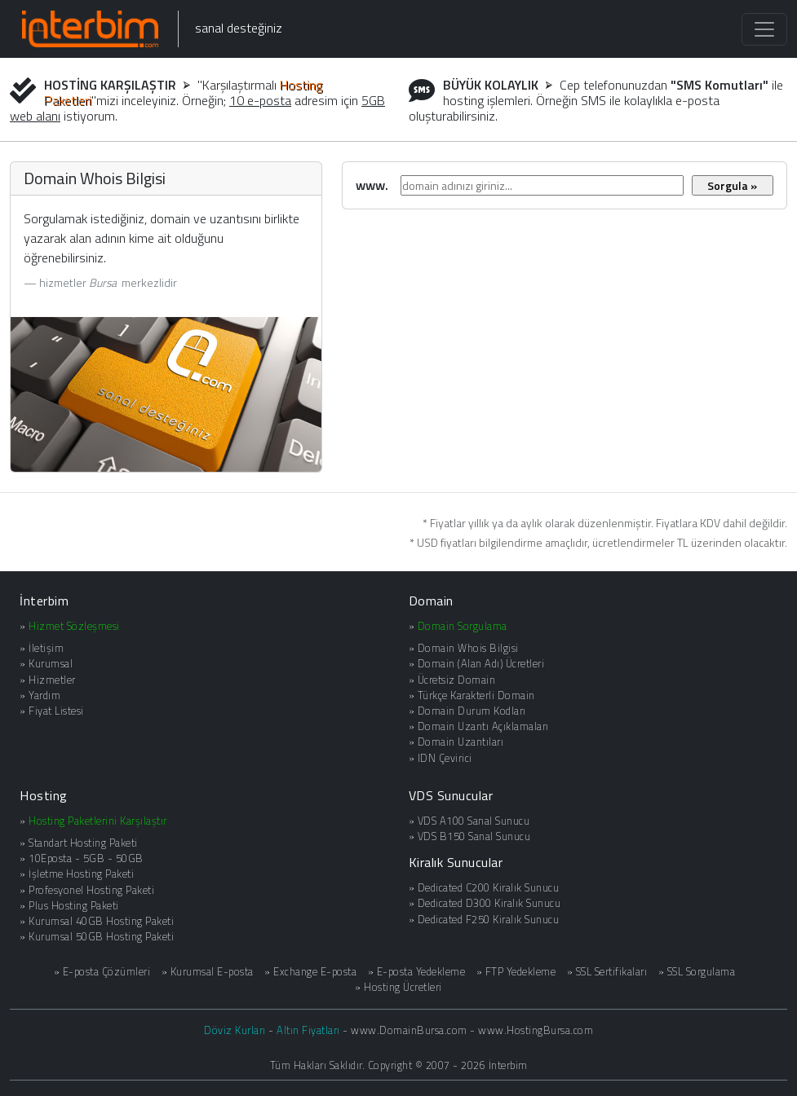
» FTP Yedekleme (516, 971)
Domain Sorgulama (462, 626)
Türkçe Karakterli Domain (476, 695)
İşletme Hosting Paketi (81, 873)
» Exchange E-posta (310, 971)
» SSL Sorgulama (697, 971)
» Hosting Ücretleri (398, 987)
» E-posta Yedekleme (417, 971)
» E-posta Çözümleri (102, 971)
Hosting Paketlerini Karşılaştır (98, 820)
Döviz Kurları (235, 1030)
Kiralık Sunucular (456, 862)
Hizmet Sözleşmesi (74, 626)
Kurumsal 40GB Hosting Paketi (101, 921)
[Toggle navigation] (764, 29)
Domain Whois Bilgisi (468, 648)
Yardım (44, 695)
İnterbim (44, 600)
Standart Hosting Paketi (83, 842)
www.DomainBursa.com (409, 1030)
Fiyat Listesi (56, 710)
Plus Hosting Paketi (74, 905)
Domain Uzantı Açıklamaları (483, 726)
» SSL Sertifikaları (607, 971)
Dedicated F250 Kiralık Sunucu (489, 919)
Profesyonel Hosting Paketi (91, 890)
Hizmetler (52, 679)
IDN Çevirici (445, 758)
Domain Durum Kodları (472, 710)
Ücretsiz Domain (457, 679)
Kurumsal (51, 663)
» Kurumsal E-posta (208, 971)
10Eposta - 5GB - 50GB (86, 858)
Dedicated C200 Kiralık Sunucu (489, 887)
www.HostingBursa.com (535, 1030)
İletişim (46, 648)
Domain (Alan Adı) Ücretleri (481, 663)
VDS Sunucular (451, 795)
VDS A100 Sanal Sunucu (474, 820)
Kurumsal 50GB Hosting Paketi (101, 936)
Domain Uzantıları (461, 741)
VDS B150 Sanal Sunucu (474, 836)
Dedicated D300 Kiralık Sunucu (489, 903)
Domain (431, 600)
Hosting (44, 795)
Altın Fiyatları (308, 1030)
